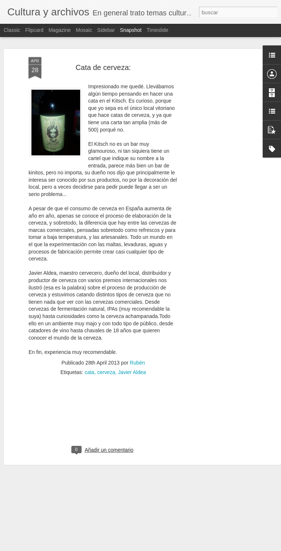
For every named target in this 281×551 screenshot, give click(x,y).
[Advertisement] (218, 172)
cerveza (106, 372)
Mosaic (84, 30)
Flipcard (34, 30)
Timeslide (157, 30)
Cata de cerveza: (103, 67)
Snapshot (131, 30)
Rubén (137, 362)
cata (89, 372)
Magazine (60, 30)
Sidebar (106, 30)
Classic (12, 30)
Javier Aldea (132, 372)
